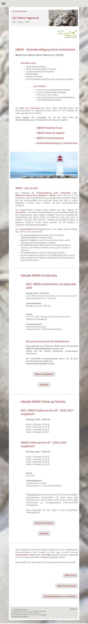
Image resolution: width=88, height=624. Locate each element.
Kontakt (14, 616)
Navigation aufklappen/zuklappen (44, 3)
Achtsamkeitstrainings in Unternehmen (60, 596)
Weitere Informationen (44, 374)
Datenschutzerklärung (22, 616)
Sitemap (25, 609)
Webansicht (73, 609)
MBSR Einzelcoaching (66, 586)
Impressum (43, 614)
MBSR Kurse (70, 575)
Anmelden (44, 385)
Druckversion (17, 609)
